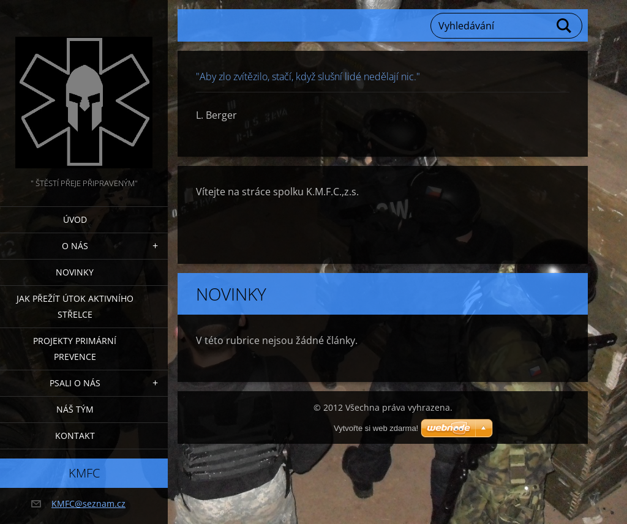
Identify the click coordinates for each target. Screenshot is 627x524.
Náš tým (75, 409)
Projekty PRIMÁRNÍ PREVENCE (74, 348)
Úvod (75, 219)
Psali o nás (75, 383)
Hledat (565, 26)
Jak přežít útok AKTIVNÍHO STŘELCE (75, 306)
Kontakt (75, 435)
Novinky (75, 272)
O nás (75, 246)
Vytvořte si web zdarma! (376, 428)
